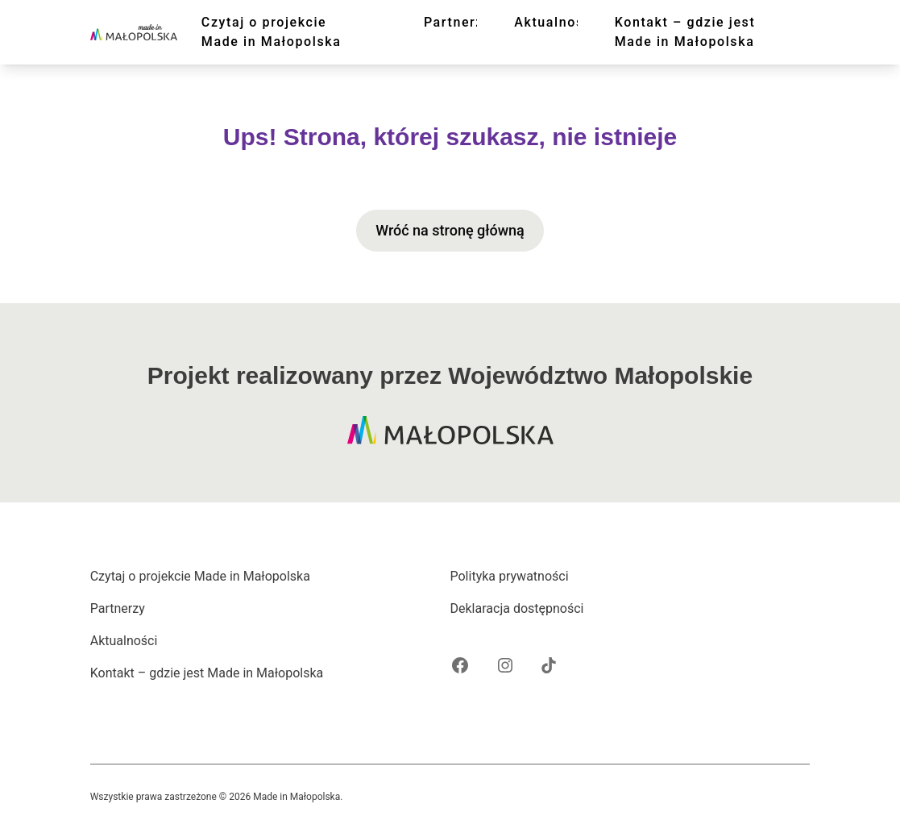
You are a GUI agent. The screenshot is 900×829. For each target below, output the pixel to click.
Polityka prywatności (509, 576)
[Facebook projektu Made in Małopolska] (460, 665)
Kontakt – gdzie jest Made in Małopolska (685, 32)
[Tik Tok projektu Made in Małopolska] (549, 665)
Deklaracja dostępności (517, 608)
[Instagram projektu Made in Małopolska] (505, 665)
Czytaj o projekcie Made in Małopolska (271, 32)
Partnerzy (457, 22)
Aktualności (555, 22)
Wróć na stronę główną (450, 230)
